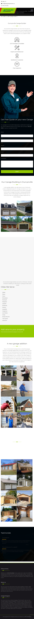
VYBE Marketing (27, 616)
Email (2, 152)
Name (2, 132)
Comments (3, 158)
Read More (4, 543)
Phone (3, 145)
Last (2, 142)
